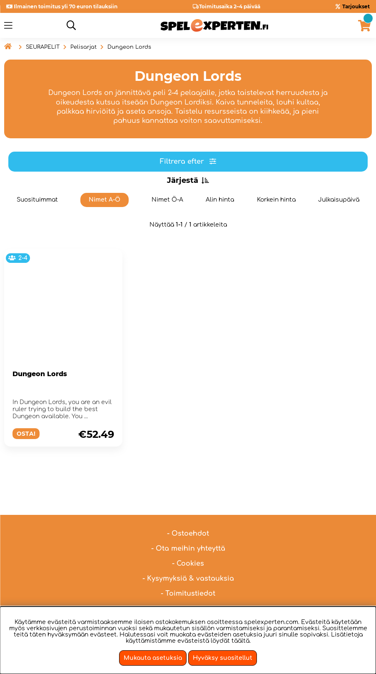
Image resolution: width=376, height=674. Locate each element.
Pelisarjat (83, 47)
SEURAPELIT (43, 47)
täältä (240, 641)
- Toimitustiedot (188, 573)
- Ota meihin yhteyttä (188, 528)
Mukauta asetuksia (153, 658)
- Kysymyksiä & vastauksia (188, 558)
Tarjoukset (356, 6)
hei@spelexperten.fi (276, 593)
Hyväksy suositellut (222, 658)
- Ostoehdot (188, 513)
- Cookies (188, 543)
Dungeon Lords (129, 47)
